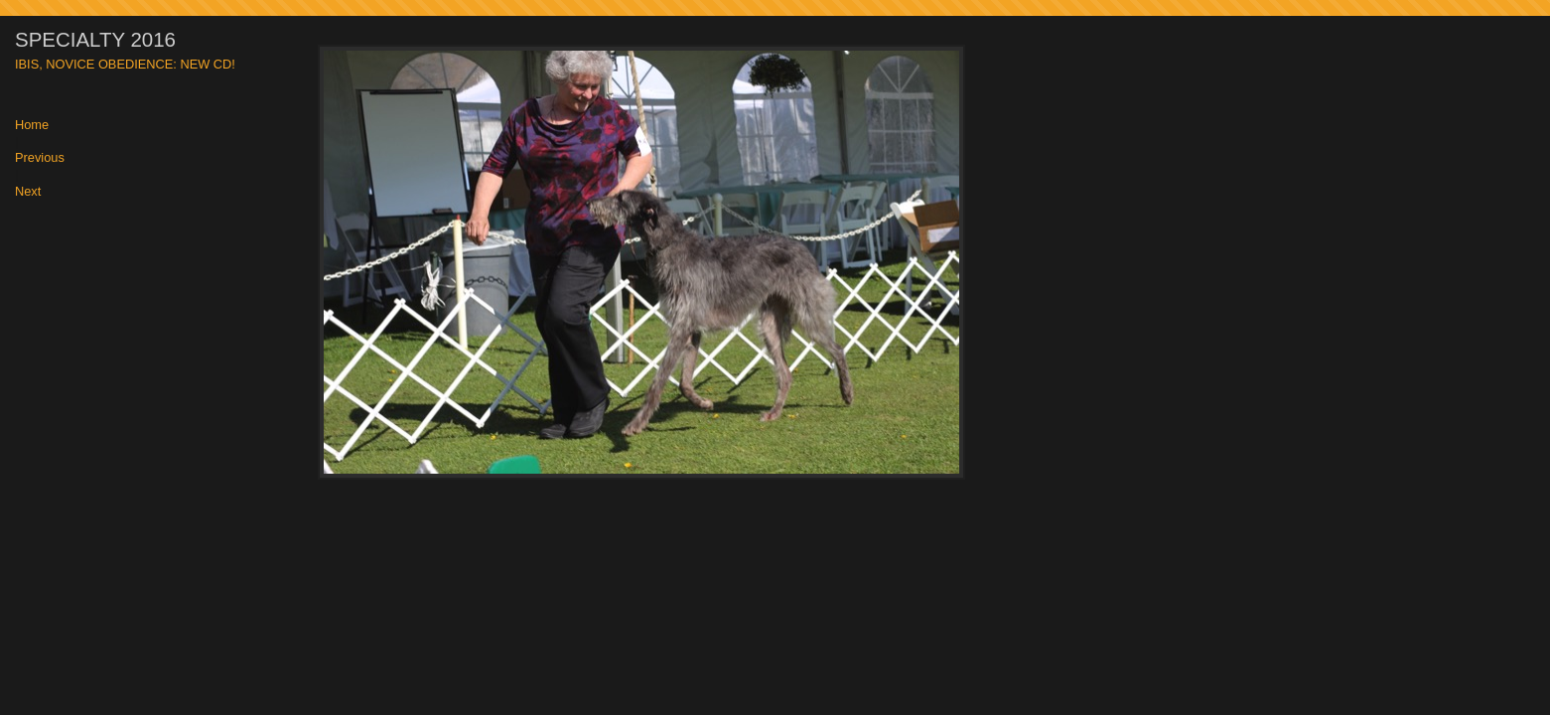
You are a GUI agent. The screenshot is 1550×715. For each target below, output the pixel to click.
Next (28, 192)
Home (32, 125)
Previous (40, 158)
